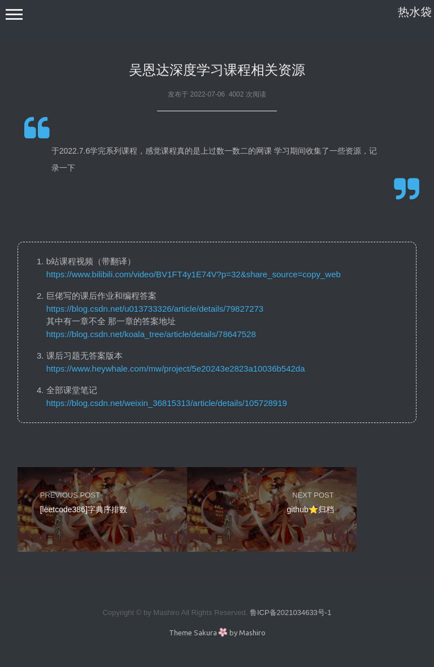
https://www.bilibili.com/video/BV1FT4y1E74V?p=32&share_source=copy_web (193, 274)
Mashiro (252, 633)
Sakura (205, 633)
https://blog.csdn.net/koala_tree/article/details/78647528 (151, 334)
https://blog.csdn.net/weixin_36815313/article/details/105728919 (166, 403)
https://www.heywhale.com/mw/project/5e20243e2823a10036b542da (175, 368)
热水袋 (415, 12)
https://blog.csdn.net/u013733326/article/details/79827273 (154, 308)
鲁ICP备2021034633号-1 (291, 612)
